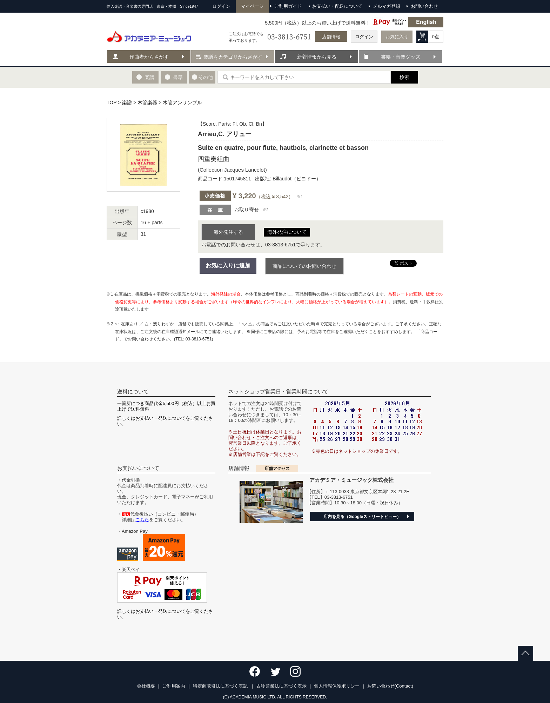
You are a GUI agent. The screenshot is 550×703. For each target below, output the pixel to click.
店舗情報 (331, 36)
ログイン (364, 36)
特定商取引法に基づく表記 (221, 686)
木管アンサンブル (182, 102)
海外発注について (287, 232)
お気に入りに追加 (228, 265)
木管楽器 (147, 102)
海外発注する (228, 232)
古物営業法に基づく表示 (281, 686)
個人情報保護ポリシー (337, 686)
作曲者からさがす (149, 57)
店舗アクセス (277, 468)
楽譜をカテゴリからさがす (232, 57)
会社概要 (146, 686)
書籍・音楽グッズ (400, 57)
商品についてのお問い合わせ (304, 266)
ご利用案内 (173, 686)
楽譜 (127, 102)
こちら (142, 519)
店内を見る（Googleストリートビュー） (362, 516)
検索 (404, 77)
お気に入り (396, 36)
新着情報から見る (316, 57)
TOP (111, 102)
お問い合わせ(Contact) (390, 686)
